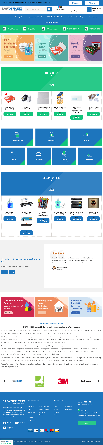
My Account (68, 406)
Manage (75, 3)
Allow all (92, 3)
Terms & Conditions (34, 441)
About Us (31, 406)
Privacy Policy (45, 441)
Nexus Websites (95, 441)
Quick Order (68, 409)
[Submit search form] (49, 9)
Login (55, 406)
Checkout (57, 415)
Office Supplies (18, 17)
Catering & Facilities (51, 22)
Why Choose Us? (44, 406)
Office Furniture (93, 17)
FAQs (29, 409)
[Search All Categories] (38, 9)
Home (7, 17)
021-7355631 (84, 401)
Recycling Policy (44, 409)
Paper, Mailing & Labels (35, 17)
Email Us (87, 423)
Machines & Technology (75, 17)
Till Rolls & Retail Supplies (55, 17)
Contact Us (31, 412)
